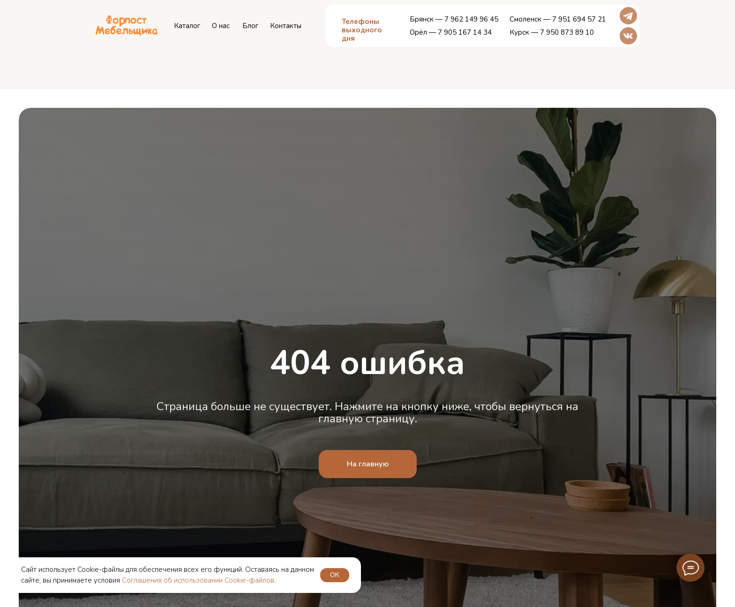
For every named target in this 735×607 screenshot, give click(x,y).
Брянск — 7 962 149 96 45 (454, 19)
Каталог (187, 25)
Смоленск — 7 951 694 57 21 (558, 19)
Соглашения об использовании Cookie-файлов (198, 580)
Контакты (285, 25)
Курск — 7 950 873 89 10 (552, 32)
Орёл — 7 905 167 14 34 (451, 32)
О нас (221, 25)
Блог (250, 25)
